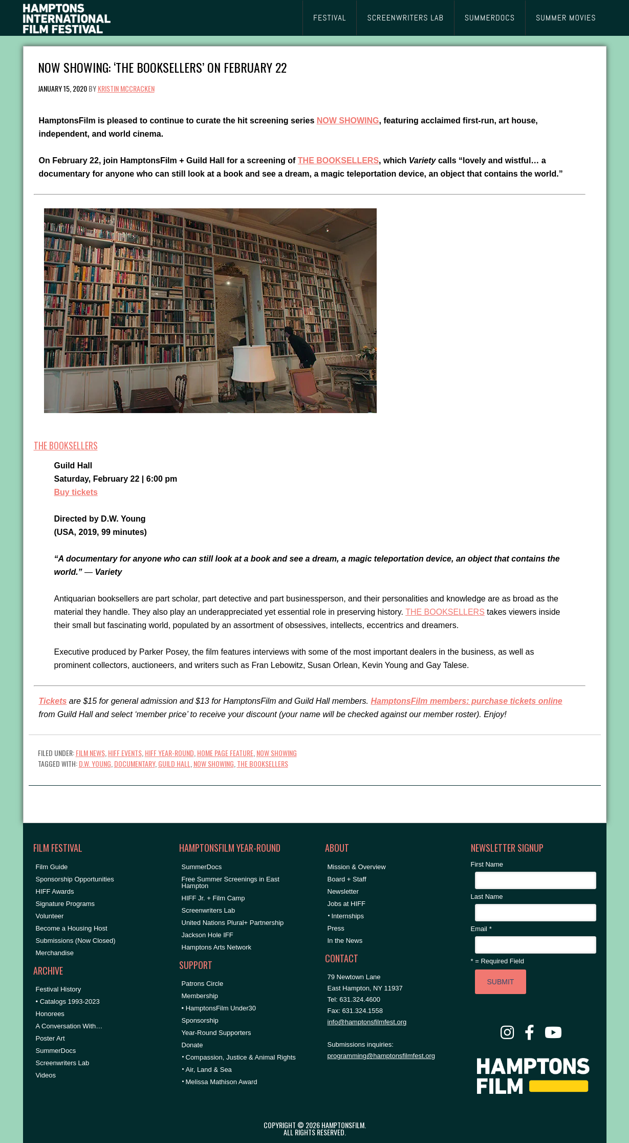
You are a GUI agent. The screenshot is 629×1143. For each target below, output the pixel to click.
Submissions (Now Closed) (76, 940)
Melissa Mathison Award (221, 1082)
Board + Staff (347, 879)
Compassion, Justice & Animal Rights (241, 1057)
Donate (192, 1045)
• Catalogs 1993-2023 (68, 1001)
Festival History (58, 989)
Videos (46, 1075)
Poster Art (50, 1038)
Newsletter (343, 891)
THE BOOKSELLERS (338, 160)
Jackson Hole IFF (207, 935)
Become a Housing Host (71, 928)
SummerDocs (56, 1050)
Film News (90, 752)
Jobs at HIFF (346, 904)
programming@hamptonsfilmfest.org (381, 1056)
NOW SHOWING (348, 120)
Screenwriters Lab (63, 1063)
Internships (348, 916)
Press (336, 928)
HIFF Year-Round (169, 752)
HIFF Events (125, 752)
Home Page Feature (225, 752)
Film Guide (52, 867)
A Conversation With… (69, 1026)
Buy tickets (76, 492)
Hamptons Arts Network (217, 947)
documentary (134, 763)
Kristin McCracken (126, 88)
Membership (200, 996)
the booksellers (262, 763)
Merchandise (55, 953)
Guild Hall (174, 763)
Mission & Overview (357, 867)
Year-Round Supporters (216, 1033)
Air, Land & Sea (209, 1069)
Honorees (50, 1014)
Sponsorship (200, 1020)
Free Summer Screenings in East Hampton (230, 882)
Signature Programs (65, 904)
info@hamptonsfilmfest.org (367, 1022)
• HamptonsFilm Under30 (219, 1008)
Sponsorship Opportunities (75, 879)
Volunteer (50, 916)
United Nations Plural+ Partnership (233, 922)
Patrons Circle (203, 983)
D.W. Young (95, 763)
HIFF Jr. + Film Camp (213, 898)
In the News (345, 940)
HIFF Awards (55, 891)
